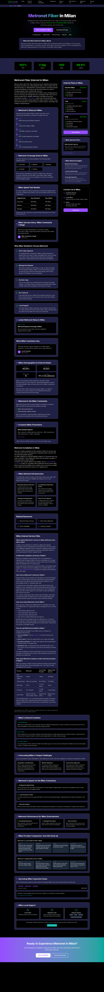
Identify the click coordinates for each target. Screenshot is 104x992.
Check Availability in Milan (43, 30)
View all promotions (68, 153)
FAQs (70, 34)
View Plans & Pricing (62, 30)
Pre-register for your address (25, 895)
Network (64, 34)
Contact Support (52, 925)
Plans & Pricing (30, 2)
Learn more (22, 437)
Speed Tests (46, 34)
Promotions (53, 1)
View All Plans (76, 132)
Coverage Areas (37, 34)
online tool (37, 635)
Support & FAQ (82, 2)
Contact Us (92, 2)
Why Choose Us (72, 2)
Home (22, 1)
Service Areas (61, 2)
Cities (15, 5)
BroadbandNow (31, 98)
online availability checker (26, 569)
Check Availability (41, 2)
